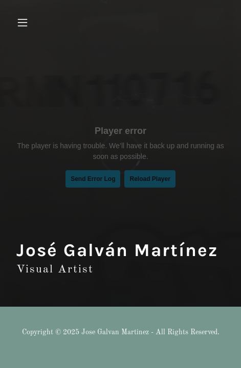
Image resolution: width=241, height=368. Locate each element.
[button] (28, 22)
